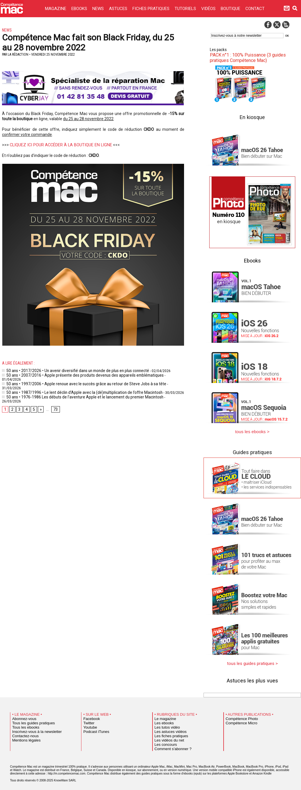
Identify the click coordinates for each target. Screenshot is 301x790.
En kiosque (252, 116)
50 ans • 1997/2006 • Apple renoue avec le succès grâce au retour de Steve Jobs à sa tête (76, 378)
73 (54, 395)
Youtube (89, 725)
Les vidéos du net (167, 738)
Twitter (87, 721)
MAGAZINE (56, 8)
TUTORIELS (186, 8)
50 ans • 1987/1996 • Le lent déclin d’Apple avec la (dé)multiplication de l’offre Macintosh (74, 382)
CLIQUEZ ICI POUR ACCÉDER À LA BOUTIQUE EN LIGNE (58, 145)
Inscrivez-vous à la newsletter (32, 729)
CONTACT (255, 8)
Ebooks (252, 259)
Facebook (90, 716)
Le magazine (163, 716)
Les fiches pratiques (168, 733)
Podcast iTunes (93, 729)
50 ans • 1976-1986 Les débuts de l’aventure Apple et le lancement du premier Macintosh (74, 386)
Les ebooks (162, 721)
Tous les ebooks (23, 725)
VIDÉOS (209, 8)
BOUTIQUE (231, 8)
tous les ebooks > (252, 431)
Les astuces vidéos (168, 729)
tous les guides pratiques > (252, 661)
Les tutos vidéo (165, 725)
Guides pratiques (252, 450)
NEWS (98, 8)
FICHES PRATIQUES (151, 8)
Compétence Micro (238, 721)
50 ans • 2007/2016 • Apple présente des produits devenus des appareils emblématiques (74, 374)
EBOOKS (79, 8)
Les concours (164, 742)
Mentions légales (23, 738)
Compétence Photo (239, 716)
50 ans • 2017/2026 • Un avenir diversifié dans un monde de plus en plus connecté (69, 370)
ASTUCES (118, 8)
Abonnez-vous (22, 716)
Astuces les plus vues (252, 678)
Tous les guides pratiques (29, 721)
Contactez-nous (23, 733)
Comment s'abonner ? (170, 746)
